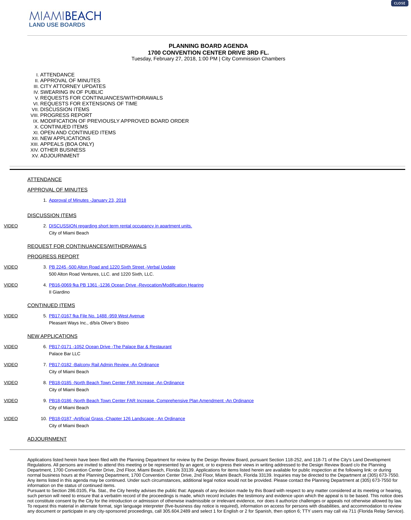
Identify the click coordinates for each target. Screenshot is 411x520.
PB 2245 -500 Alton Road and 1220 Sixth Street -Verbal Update (112, 266)
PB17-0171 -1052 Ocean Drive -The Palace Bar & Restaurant (110, 346)
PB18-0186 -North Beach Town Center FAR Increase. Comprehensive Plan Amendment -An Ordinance (151, 400)
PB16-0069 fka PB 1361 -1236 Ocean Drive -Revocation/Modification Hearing (126, 284)
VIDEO (11, 225)
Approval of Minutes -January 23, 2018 (87, 200)
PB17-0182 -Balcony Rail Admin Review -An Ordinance (104, 364)
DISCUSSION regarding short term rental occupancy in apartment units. (120, 225)
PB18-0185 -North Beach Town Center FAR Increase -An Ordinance (116, 382)
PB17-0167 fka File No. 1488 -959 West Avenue (96, 315)
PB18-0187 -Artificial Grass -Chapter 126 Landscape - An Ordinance (117, 418)
